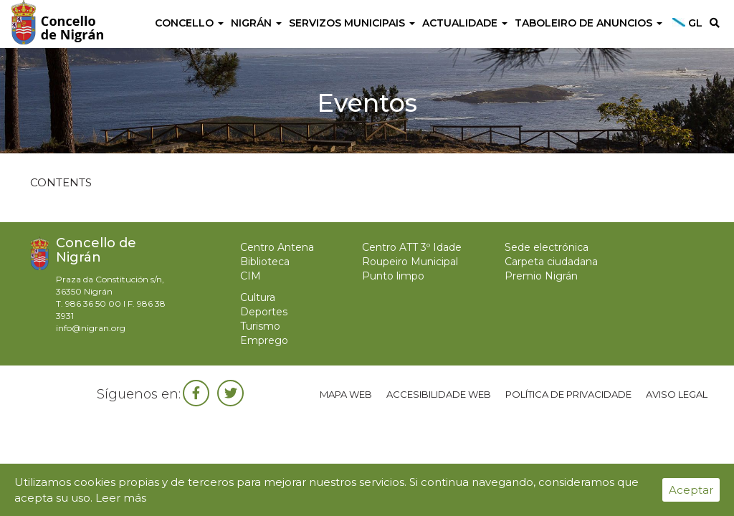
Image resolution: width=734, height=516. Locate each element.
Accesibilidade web (438, 394)
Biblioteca (265, 261)
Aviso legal (676, 394)
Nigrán (256, 22)
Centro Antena (277, 247)
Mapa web (346, 394)
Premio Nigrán (541, 275)
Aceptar (691, 490)
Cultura (257, 297)
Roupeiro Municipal (410, 261)
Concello (189, 22)
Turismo (260, 326)
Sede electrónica (546, 247)
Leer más (120, 498)
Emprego (264, 340)
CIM (250, 275)
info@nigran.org (90, 327)
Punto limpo (393, 275)
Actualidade (464, 22)
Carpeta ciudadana (551, 261)
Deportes (263, 311)
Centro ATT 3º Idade (412, 247)
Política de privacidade (568, 394)
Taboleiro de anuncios (588, 22)
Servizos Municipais (352, 22)
